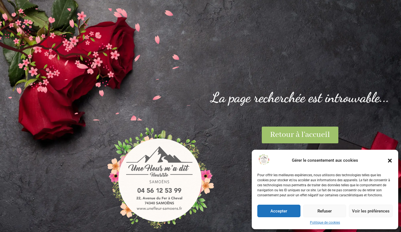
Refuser (324, 211)
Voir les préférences (371, 211)
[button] (390, 160)
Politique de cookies (325, 222)
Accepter (278, 211)
